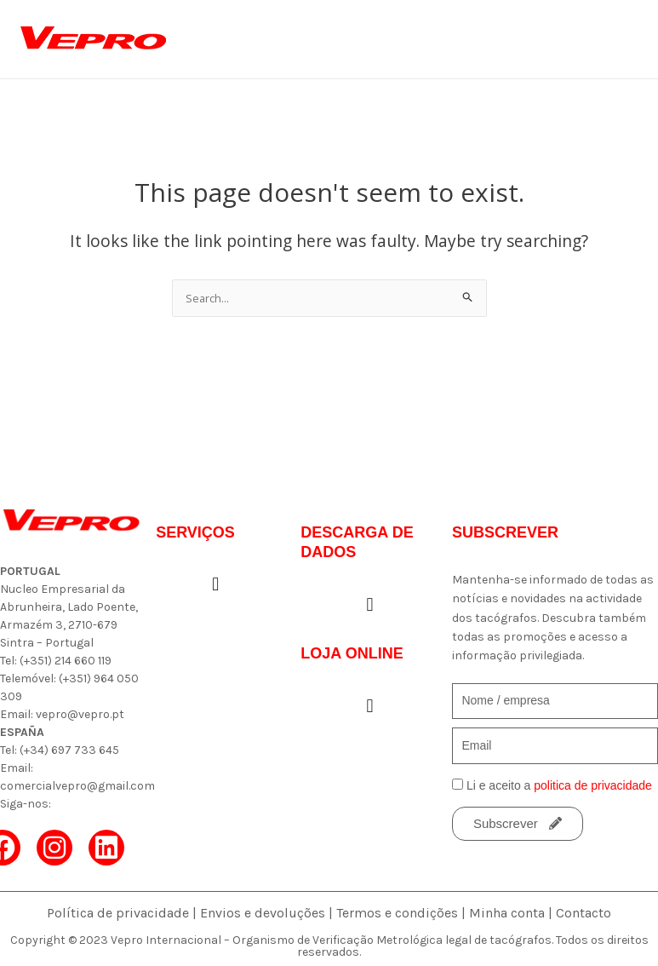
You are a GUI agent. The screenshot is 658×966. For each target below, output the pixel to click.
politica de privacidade (593, 785)
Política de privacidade (118, 913)
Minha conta (507, 913)
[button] (216, 585)
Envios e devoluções (262, 913)
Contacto (583, 913)
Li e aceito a (559, 785)
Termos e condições (397, 913)
